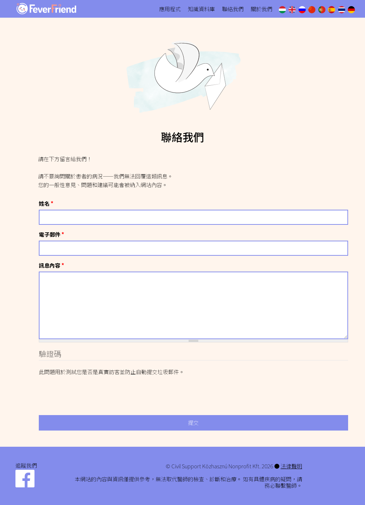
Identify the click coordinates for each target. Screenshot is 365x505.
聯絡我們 (233, 9)
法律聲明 (291, 466)
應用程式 (170, 9)
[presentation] (93, 390)
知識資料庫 (201, 9)
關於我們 (261, 9)
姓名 (46, 203)
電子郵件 (51, 234)
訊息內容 (51, 265)
